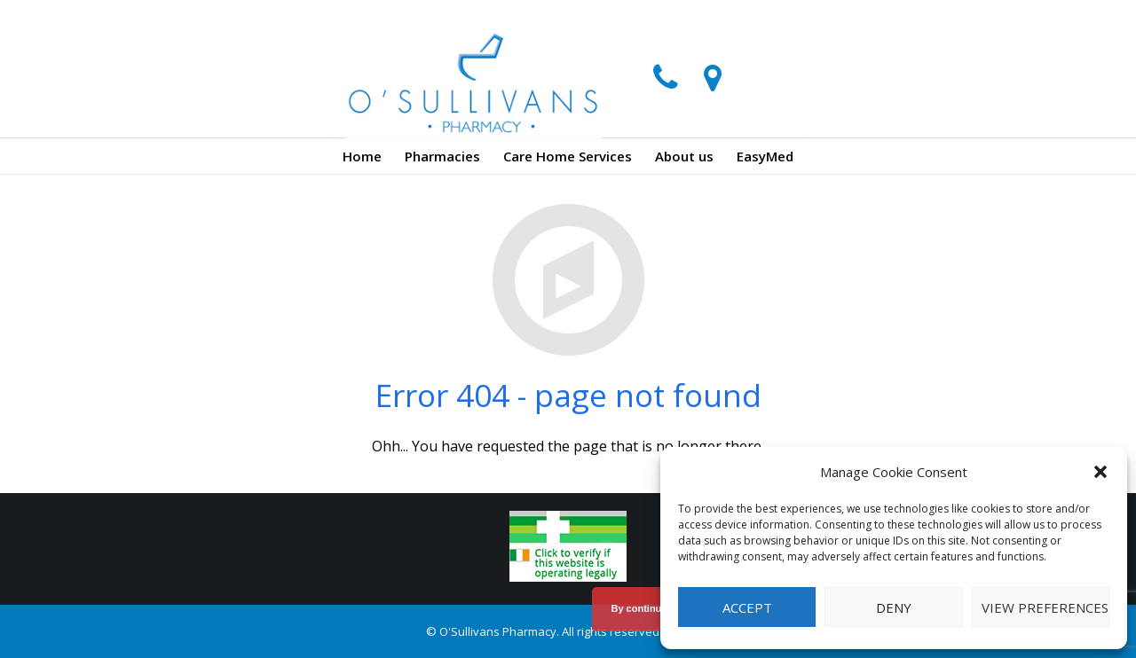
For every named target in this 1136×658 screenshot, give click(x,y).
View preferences (1045, 607)
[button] (1100, 472)
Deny (893, 607)
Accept (747, 607)
